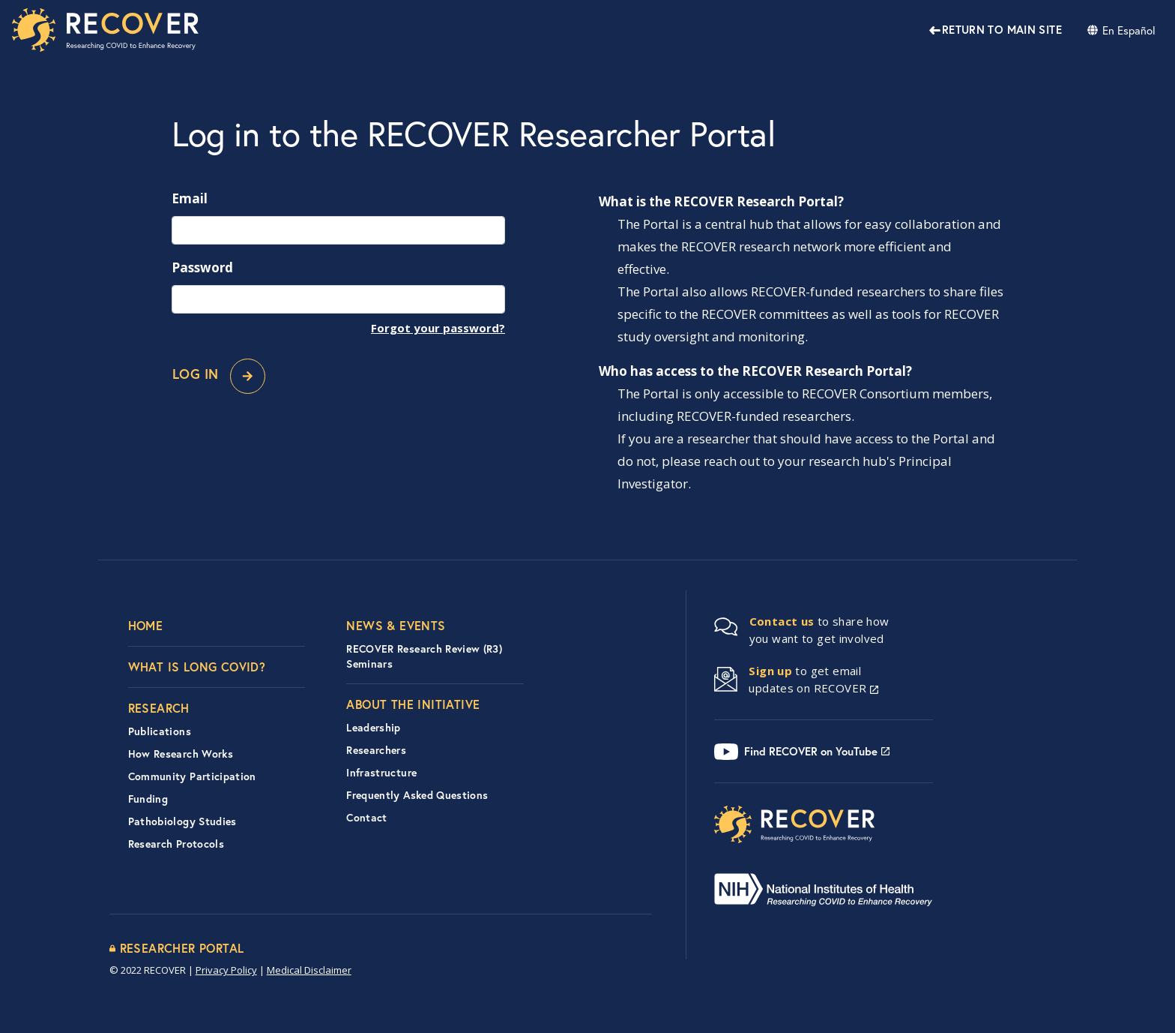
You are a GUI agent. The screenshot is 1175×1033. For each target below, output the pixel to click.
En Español (1129, 30)
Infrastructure (381, 772)
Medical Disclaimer (309, 970)
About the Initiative (413, 704)
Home (145, 625)
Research (159, 708)
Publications (159, 731)
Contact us (782, 621)
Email (190, 198)
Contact (366, 817)
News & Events (395, 625)
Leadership (373, 727)
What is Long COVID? (197, 666)
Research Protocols (176, 844)
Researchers (376, 750)
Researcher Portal (182, 948)
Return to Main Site (1002, 30)
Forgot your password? (438, 327)
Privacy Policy (226, 970)
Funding (148, 799)
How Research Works (180, 754)
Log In (218, 376)
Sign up (770, 670)
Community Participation (192, 776)
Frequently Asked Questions (417, 795)
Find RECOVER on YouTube (811, 751)
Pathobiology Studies (182, 821)
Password (202, 267)
